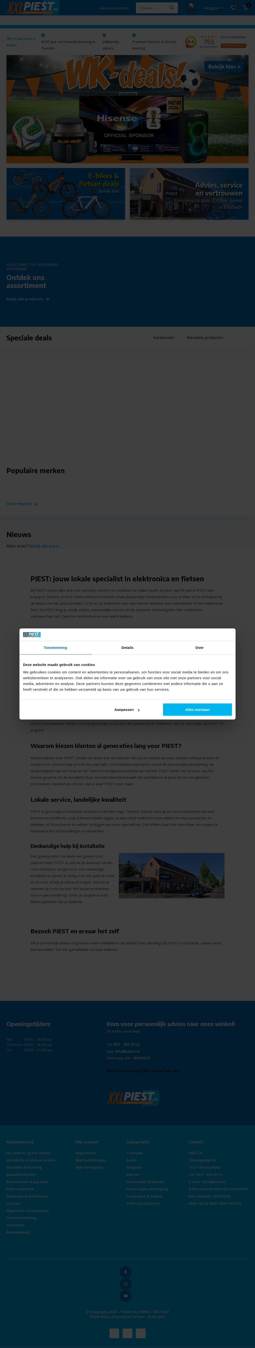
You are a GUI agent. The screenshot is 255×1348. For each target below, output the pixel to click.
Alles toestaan (197, 710)
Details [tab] (127, 648)
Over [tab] (199, 648)
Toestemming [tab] (55, 648)
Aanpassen (127, 710)
